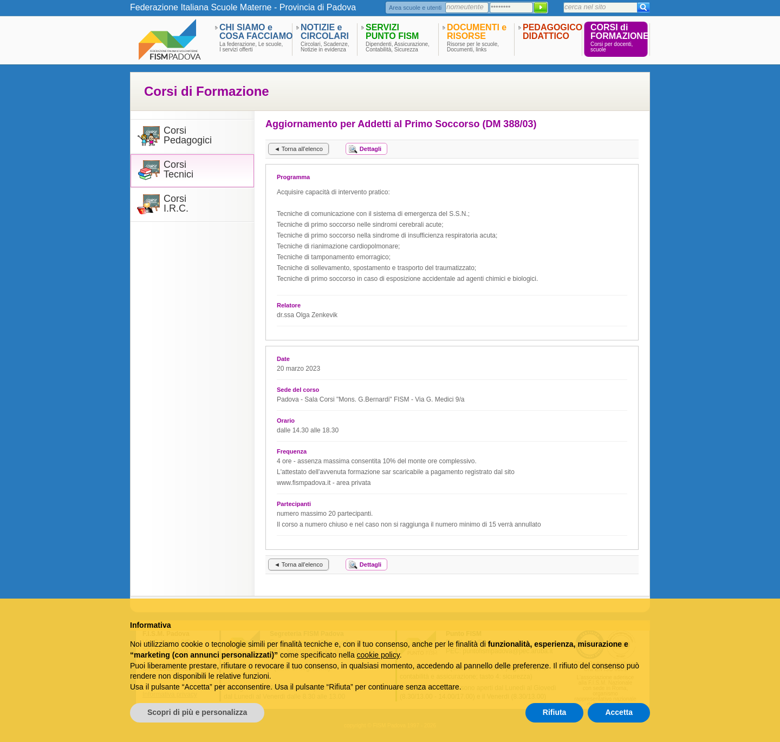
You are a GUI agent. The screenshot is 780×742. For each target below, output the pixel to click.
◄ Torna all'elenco (298, 149)
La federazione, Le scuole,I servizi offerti (251, 47)
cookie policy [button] (378, 655)
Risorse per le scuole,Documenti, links (473, 47)
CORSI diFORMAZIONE (619, 32)
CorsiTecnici (178, 170)
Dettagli (370, 149)
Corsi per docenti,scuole (611, 47)
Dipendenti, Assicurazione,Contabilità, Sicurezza (398, 47)
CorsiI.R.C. (176, 204)
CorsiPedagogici (188, 136)
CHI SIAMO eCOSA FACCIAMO (255, 32)
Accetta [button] (619, 712)
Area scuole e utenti (415, 7)
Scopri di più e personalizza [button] (197, 712)
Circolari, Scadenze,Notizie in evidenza (325, 47)
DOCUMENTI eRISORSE (476, 32)
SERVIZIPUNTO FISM (392, 32)
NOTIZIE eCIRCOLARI (325, 32)
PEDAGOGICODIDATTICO (552, 32)
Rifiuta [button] (555, 712)
